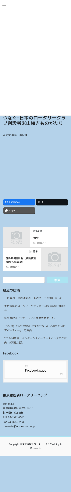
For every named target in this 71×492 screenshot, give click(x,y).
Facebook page (35, 370)
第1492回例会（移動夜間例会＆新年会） (21, 260)
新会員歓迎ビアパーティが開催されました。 (30, 318)
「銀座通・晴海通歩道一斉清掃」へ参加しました (33, 298)
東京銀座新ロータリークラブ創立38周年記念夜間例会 (35, 308)
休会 (36, 238)
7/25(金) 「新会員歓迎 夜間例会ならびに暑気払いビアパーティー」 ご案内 (35, 328)
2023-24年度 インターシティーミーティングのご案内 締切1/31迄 (35, 340)
